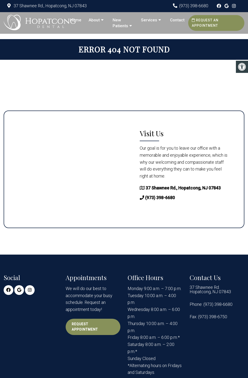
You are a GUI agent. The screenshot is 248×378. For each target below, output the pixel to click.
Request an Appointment (205, 22)
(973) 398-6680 (193, 5)
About (94, 19)
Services (149, 19)
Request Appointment (85, 326)
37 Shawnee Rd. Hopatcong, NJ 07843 (210, 289)
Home (75, 19)
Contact (177, 19)
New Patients (120, 22)
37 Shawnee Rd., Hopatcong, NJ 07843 (50, 5)
